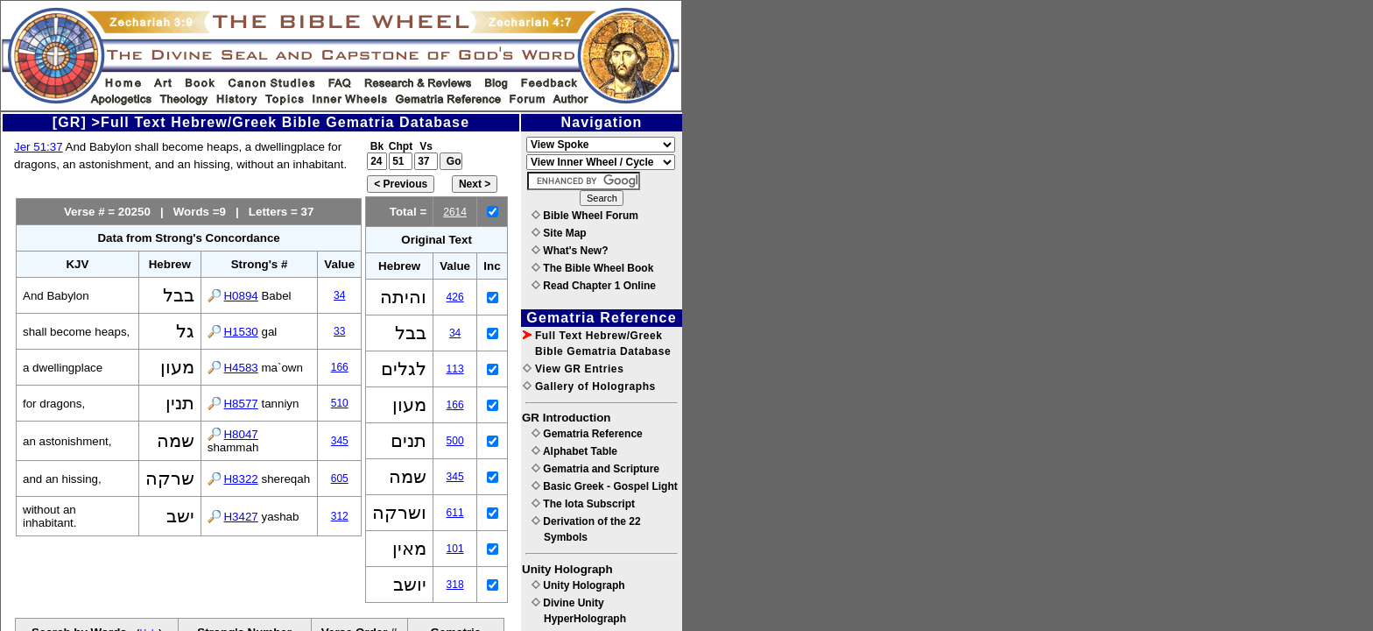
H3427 (240, 516)
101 (455, 548)
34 (339, 295)
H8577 (240, 403)
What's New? (570, 251)
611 (455, 513)
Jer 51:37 (38, 146)
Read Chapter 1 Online (594, 286)
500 (455, 441)
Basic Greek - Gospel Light (605, 486)
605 (340, 478)
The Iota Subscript (583, 504)
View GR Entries (573, 369)
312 (340, 516)
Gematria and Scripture (595, 469)
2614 (455, 212)
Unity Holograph (578, 585)
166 (340, 367)
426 (455, 297)
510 (340, 403)
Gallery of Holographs (589, 386)
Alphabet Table (574, 451)
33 (339, 331)
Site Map (559, 233)
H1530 (240, 331)
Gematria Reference (587, 434)
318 (455, 584)
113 (455, 369)
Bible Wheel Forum (585, 215)
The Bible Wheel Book (592, 268)
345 (340, 441)
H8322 (240, 479)
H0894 (240, 295)
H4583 (240, 367)
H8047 (240, 434)
